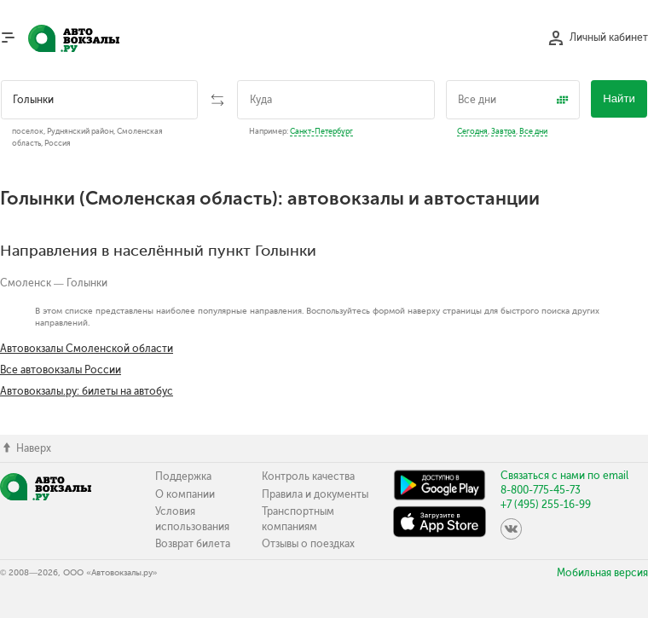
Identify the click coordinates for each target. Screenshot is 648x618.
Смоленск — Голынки (53, 283)
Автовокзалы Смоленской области (86, 349)
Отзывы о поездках (308, 544)
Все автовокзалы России (60, 370)
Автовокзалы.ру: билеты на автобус (86, 391)
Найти (619, 98)
